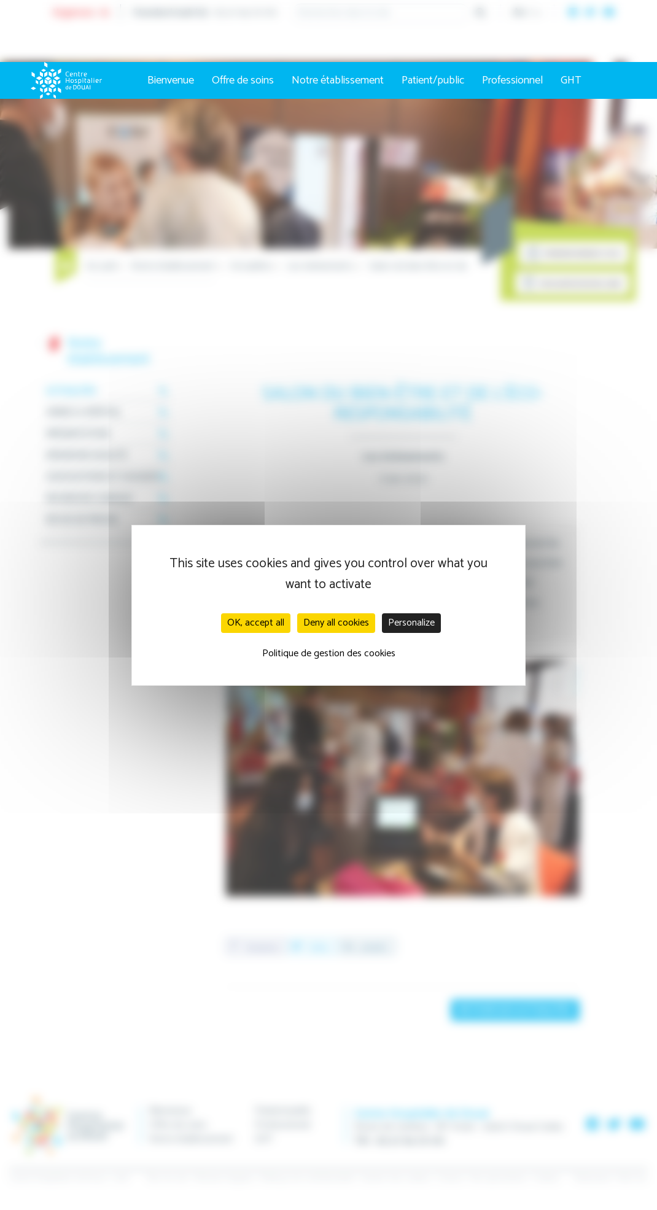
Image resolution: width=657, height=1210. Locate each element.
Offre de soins (243, 80)
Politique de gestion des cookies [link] (328, 653)
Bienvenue (170, 80)
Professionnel (512, 80)
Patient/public (433, 80)
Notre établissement (338, 80)
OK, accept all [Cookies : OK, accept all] (255, 623)
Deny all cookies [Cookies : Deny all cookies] (336, 623)
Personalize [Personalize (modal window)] (411, 623)
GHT (571, 80)
